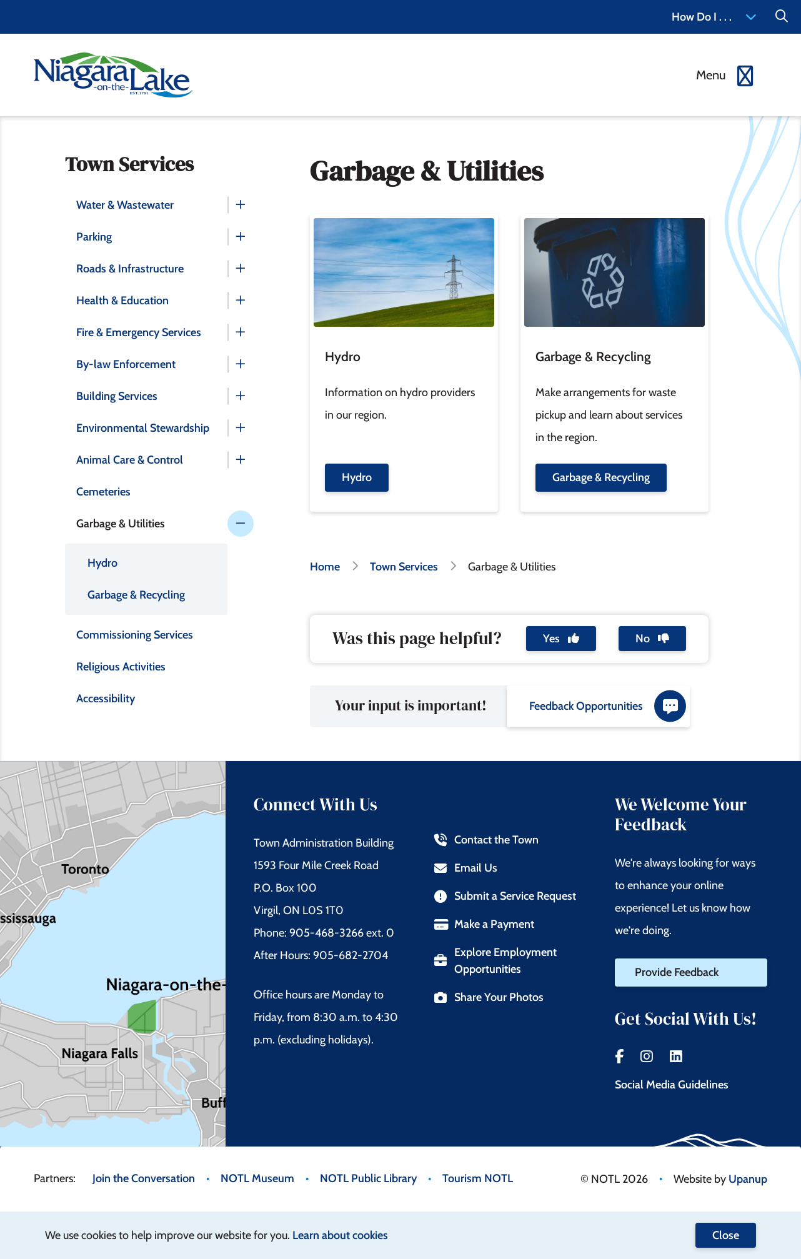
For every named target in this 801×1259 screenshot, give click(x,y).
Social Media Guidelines (672, 1085)
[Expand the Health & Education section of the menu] (240, 300)
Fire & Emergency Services (138, 332)
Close (725, 1235)
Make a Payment (484, 924)
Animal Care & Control (129, 460)
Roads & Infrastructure (130, 269)
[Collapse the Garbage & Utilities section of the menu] (240, 523)
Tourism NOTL (477, 1178)
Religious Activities (121, 667)
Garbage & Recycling (136, 595)
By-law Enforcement (126, 364)
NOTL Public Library (368, 1178)
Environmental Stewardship (142, 428)
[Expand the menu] (726, 75)
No (652, 638)
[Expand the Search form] (781, 16)
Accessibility (105, 698)
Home (325, 567)
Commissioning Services (134, 635)
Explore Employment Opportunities (495, 960)
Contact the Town (486, 840)
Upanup (748, 1179)
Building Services (116, 396)
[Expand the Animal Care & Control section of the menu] (240, 460)
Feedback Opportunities (607, 706)
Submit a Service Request (505, 896)
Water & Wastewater (125, 205)
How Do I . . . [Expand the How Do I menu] (714, 17)
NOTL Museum (257, 1178)
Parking (94, 237)
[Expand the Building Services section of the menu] (240, 396)
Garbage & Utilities (120, 523)
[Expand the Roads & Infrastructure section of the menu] (240, 269)
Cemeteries (103, 492)
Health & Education (122, 300)
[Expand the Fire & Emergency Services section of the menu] (240, 332)
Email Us (465, 868)
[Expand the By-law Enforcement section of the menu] (240, 364)
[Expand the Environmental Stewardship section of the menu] (240, 428)
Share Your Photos (489, 997)
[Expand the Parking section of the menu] (240, 237)
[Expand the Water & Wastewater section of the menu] (240, 205)
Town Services (404, 567)
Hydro (102, 563)
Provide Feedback (677, 972)
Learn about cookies (340, 1235)
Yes (561, 638)
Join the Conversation (143, 1178)
